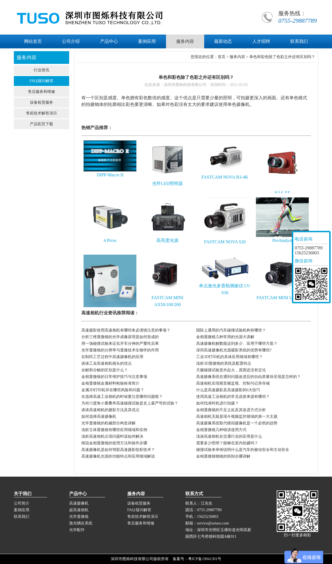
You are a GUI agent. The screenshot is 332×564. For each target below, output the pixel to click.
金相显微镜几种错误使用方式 (221, 430)
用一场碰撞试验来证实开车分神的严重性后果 (120, 343)
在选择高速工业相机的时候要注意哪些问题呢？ (122, 397)
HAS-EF (282, 192)
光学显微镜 (79, 517)
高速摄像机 (79, 503)
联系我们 (21, 517)
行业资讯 (41, 70)
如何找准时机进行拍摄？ (217, 403)
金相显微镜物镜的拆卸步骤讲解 (223, 456)
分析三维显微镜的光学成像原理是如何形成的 (120, 337)
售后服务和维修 (41, 92)
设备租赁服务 (41, 102)
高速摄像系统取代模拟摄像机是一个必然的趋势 (236, 423)
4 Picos (109, 240)
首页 (221, 57)
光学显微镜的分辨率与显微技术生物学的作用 (120, 350)
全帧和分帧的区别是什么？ (104, 370)
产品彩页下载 (41, 124)
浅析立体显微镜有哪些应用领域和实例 (114, 430)
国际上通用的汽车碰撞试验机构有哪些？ (231, 330)
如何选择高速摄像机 (98, 416)
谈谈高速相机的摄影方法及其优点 (110, 410)
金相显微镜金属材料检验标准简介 (110, 383)
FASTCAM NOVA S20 (225, 241)
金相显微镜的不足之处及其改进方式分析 (231, 410)
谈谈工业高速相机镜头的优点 (106, 363)
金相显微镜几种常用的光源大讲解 (225, 337)
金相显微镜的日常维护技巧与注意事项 (114, 377)
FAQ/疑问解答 (42, 81)
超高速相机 (79, 510)
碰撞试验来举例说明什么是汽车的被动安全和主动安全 (242, 450)
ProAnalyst (282, 240)
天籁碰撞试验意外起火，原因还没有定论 (231, 370)
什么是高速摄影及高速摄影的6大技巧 (228, 390)
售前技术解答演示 (41, 113)
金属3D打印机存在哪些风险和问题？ (112, 390)
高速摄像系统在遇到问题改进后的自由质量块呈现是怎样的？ (248, 377)
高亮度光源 (167, 240)
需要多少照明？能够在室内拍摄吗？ (227, 443)
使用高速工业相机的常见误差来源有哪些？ (233, 397)
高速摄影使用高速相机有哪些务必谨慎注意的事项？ (125, 330)
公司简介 (21, 503)
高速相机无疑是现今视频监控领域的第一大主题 (236, 416)
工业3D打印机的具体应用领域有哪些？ (229, 357)
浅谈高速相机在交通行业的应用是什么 (229, 436)
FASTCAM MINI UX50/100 (282, 297)
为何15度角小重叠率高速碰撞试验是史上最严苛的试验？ (129, 403)
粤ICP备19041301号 (204, 559)
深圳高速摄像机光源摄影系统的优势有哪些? (233, 350)
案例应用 (21, 510)
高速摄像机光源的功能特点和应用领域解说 (118, 456)
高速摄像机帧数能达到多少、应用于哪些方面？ (236, 343)
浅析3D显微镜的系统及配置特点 (223, 363)
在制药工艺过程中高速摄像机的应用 (112, 357)
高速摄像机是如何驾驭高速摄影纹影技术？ (118, 450)
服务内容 (237, 57)
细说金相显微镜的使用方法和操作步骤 (114, 443)
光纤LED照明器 (167, 183)
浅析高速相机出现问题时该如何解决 (112, 436)
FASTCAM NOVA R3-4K (224, 177)
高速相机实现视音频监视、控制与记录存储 (233, 383)
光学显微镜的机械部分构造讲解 (108, 423)
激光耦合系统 (80, 523)
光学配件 (77, 530)
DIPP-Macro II (110, 175)
